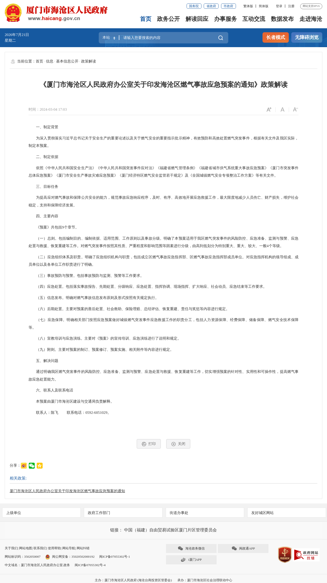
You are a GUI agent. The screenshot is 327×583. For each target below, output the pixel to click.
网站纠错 (83, 548)
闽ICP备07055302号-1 (114, 556)
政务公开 (168, 19)
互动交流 (253, 19)
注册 (291, 6)
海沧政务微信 (191, 548)
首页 (145, 19)
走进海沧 (310, 19)
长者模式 (275, 37)
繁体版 (248, 6)
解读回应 (197, 19)
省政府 (211, 6)
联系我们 (39, 548)
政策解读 (88, 61)
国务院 (194, 6)
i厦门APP (191, 560)
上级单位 (13, 513)
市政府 (228, 6)
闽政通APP (243, 548)
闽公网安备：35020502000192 (70, 556)
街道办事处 (179, 513)
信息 (49, 61)
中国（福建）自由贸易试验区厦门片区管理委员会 (170, 530)
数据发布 (282, 19)
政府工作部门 (99, 513)
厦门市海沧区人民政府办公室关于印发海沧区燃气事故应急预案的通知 (67, 491)
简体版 (263, 6)
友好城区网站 (262, 513)
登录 (279, 6)
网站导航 (68, 548)
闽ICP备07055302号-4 (90, 565)
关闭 (178, 444)
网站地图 (25, 548)
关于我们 (11, 548)
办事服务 (225, 19)
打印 (149, 444)
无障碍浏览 (307, 37)
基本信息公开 (67, 61)
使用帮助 (54, 548)
